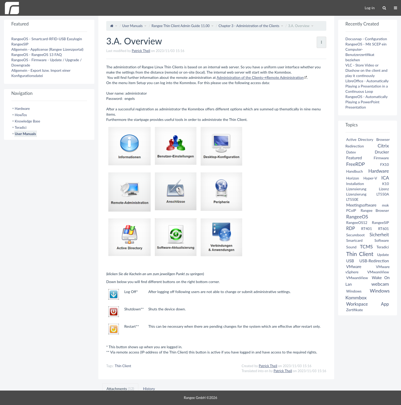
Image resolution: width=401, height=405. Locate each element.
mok (385, 205)
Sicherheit (379, 234)
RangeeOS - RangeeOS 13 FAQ (36, 54)
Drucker (382, 152)
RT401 (366, 228)
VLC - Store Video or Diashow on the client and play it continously (367, 70)
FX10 (384, 164)
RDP (350, 228)
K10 (385, 183)
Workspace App (367, 304)
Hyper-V (370, 178)
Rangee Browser (375, 210)
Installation (355, 183)
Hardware (378, 171)
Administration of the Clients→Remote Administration (260, 77)
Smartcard (354, 240)
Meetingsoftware (361, 205)
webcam (380, 284)
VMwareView (378, 272)
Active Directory (359, 139)
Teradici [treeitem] (21, 127)
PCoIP (351, 210)
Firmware (381, 158)
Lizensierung (356, 189)
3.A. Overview (298, 26)
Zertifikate (354, 309)
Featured (354, 157)
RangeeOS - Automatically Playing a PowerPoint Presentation (367, 101)
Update (383, 254)
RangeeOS (357, 216)
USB (350, 260)
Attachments (120, 388)
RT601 (383, 228)
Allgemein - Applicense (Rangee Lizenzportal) (47, 49)
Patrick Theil (141, 51)
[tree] (49, 121)
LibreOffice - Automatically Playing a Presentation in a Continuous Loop (367, 86)
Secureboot (355, 235)
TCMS (366, 246)
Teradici (383, 247)
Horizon (352, 178)
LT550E (352, 199)
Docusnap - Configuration (366, 39)
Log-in (370, 8)
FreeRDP (355, 164)
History (149, 388)
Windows (354, 291)
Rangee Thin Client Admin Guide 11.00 (180, 26)
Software (381, 240)
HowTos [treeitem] (21, 115)
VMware (354, 266)
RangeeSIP (19, 44)
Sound (351, 247)
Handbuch (354, 171)
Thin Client (123, 366)
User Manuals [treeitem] (25, 134)
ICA (385, 178)
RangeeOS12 (356, 222)
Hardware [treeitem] (22, 108)
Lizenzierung (356, 194)
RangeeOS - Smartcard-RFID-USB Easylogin (46, 39)
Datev (351, 152)
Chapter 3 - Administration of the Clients (249, 26)
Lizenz (384, 189)
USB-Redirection (374, 260)
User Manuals (132, 26)
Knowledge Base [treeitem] (27, 121)
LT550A (382, 194)
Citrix (383, 145)
